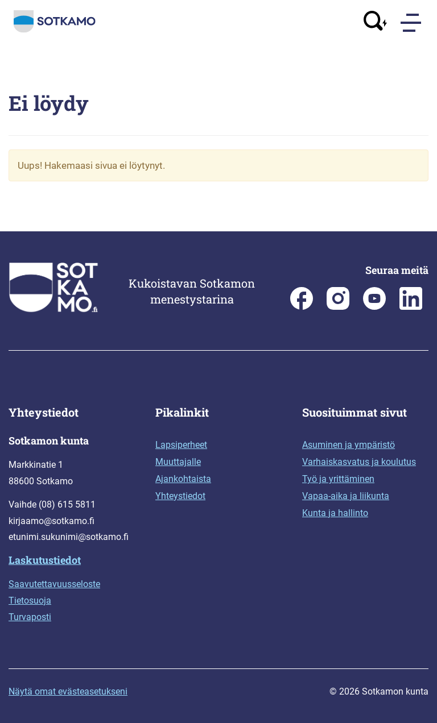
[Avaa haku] (375, 22)
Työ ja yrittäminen (338, 478)
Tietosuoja (30, 600)
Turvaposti (30, 617)
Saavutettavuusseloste (54, 584)
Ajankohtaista (183, 478)
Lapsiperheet (181, 444)
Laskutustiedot (45, 560)
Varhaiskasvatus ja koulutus (359, 461)
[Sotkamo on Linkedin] (410, 306)
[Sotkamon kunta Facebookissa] (301, 306)
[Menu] (412, 23)
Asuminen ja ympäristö (348, 444)
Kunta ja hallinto (335, 513)
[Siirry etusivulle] (55, 30)
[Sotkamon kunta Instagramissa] (338, 306)
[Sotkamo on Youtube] (374, 306)
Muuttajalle (178, 461)
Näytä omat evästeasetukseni (68, 691)
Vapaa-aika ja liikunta (345, 496)
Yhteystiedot (180, 496)
